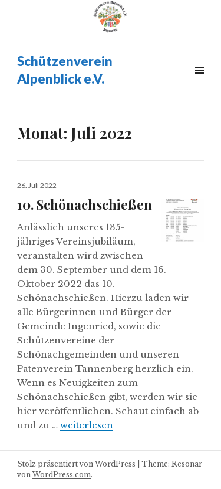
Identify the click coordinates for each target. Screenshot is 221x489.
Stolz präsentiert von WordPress (76, 464)
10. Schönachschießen (84, 204)
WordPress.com (61, 474)
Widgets (199, 83)
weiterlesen (86, 425)
